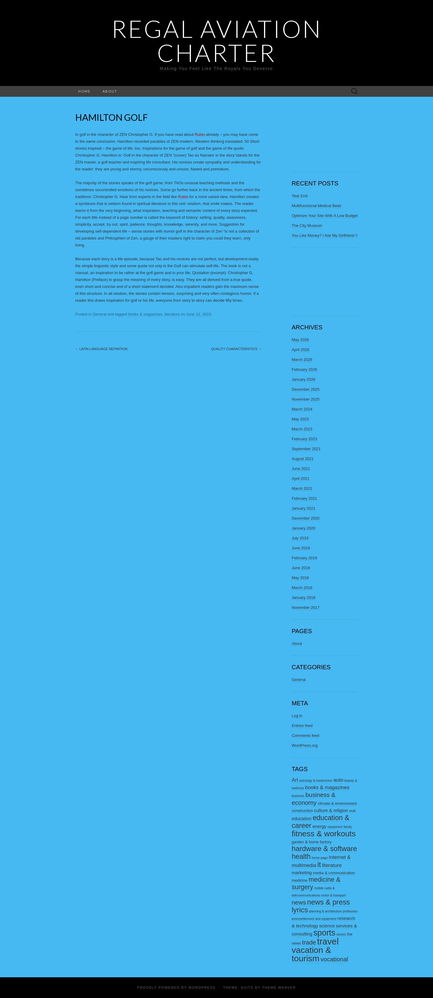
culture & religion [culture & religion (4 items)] (331, 810)
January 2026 (303, 379)
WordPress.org (305, 745)
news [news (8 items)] (299, 902)
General (99, 314)
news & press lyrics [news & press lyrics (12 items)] (321, 906)
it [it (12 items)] (319, 864)
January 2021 (303, 508)
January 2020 (303, 528)
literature (172, 314)
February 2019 (304, 558)
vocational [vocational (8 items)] (334, 959)
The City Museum (307, 225)
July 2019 (300, 538)
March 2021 (302, 488)
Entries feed (302, 725)
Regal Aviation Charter (216, 40)
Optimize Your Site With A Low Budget (325, 215)
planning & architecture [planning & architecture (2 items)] (325, 911)
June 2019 (301, 548)
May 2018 (300, 577)
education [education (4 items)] (302, 818)
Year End (300, 196)
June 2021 (301, 468)
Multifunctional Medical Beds (316, 205)
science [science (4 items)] (327, 925)
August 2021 (303, 458)
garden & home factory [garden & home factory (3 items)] (312, 842)
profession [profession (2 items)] (350, 911)
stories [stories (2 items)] (341, 934)
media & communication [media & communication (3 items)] (334, 873)
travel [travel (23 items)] (328, 941)
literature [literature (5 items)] (332, 865)
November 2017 (306, 607)
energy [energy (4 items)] (319, 826)
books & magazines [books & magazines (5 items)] (327, 787)
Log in (297, 715)
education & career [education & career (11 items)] (320, 821)
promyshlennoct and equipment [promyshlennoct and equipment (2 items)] (314, 918)
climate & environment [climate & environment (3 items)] (337, 803)
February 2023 (304, 439)
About (110, 91)
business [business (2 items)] (298, 796)
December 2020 (306, 518)
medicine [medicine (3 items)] (300, 880)
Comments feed (305, 735)
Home (84, 91)
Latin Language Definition (101, 349)
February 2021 (304, 498)
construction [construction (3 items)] (302, 810)
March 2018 (302, 587)
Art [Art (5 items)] (295, 780)
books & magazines (145, 314)
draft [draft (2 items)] (352, 811)
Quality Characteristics (236, 349)
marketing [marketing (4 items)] (302, 872)
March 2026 (302, 359)
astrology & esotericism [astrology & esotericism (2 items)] (315, 780)
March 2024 (302, 409)
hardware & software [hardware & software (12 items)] (324, 849)
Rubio (200, 134)
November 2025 (306, 399)
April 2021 (300, 478)
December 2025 (306, 389)
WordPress (202, 987)
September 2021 (306, 449)
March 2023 (302, 429)
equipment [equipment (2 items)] (334, 827)
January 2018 (303, 597)
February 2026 (304, 369)
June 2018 (301, 568)
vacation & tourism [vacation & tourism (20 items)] (311, 954)
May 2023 (300, 419)
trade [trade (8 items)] (309, 942)
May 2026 (300, 339)
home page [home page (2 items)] (320, 857)
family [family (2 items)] (348, 827)
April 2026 (300, 349)
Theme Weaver (279, 987)
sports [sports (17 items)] (324, 932)
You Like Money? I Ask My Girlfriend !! (325, 235)
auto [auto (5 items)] (338, 780)
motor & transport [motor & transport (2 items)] (333, 895)
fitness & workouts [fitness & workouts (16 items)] (324, 833)
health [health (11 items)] (301, 856)
